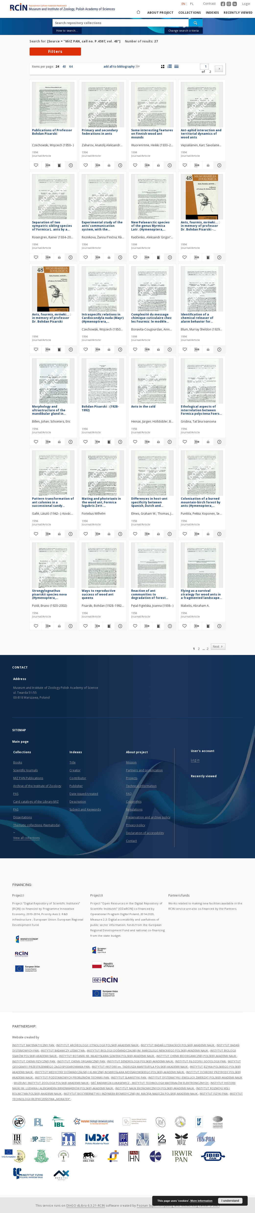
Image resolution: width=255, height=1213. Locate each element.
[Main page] (138, 12)
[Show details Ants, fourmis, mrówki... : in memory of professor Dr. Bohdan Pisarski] (70, 349)
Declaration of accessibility (145, 833)
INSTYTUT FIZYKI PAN (214, 1093)
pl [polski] (192, 3)
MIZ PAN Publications (28, 778)
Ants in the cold (143, 406)
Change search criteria (183, 30)
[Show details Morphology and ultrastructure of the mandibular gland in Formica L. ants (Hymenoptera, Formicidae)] (70, 442)
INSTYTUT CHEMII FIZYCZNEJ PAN (34, 1061)
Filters (55, 51)
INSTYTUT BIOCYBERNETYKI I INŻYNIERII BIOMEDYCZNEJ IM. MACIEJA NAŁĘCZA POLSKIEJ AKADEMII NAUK (131, 1093)
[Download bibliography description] (47, 165)
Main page (20, 742)
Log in (195, 760)
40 (64, 66)
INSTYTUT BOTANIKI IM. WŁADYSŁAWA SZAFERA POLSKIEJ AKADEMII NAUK (107, 1056)
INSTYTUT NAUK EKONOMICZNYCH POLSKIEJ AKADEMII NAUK (155, 1088)
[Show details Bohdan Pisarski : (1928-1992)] (120, 442)
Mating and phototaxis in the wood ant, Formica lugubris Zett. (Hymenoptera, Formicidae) (101, 502)
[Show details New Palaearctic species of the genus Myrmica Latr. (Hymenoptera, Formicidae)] (169, 257)
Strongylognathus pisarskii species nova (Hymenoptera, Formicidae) (49, 594)
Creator (75, 770)
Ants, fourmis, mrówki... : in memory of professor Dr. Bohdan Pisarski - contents (200, 225)
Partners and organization (144, 770)
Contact (131, 841)
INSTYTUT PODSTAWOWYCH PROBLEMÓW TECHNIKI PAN (72, 1077)
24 (57, 66)
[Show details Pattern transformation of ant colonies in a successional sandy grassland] (70, 534)
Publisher (76, 786)
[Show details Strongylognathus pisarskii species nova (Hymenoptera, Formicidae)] (70, 626)
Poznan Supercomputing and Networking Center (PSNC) (178, 1205)
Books (17, 762)
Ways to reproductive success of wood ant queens (99, 594)
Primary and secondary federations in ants (100, 132)
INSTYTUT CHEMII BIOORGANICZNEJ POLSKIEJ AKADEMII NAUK (196, 1056)
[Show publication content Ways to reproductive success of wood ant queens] (108, 626)
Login (246, 4)
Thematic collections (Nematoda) (36, 825)
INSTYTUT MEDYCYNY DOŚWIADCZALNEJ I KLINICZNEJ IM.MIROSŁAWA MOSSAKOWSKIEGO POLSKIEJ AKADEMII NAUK (110, 1072)
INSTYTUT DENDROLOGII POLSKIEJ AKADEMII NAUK (140, 1061)
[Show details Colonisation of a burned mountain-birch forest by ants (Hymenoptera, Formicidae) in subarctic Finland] (219, 534)
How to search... (67, 30)
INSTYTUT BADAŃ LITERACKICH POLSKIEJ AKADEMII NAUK (178, 1045)
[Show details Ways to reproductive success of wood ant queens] (120, 626)
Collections (189, 13)
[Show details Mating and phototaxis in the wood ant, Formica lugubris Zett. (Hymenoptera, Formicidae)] (120, 534)
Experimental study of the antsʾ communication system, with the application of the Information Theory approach (102, 225)
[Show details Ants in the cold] (169, 442)
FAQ (129, 794)
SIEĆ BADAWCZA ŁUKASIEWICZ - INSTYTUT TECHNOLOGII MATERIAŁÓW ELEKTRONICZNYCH (150, 1083)
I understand (230, 1200)
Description (78, 802)
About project (160, 13)
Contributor (78, 778)
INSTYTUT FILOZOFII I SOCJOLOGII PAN (200, 1061)
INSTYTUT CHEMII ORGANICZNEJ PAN (81, 1061)
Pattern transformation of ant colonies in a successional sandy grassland (53, 502)
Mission (131, 762)
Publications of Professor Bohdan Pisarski (52, 132)
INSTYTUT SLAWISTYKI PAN (129, 1077)
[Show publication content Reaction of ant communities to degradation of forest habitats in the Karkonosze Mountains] (158, 626)
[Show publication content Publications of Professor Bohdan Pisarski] (59, 165)
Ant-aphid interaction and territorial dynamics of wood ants (201, 133)
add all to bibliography (122, 66)
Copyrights (133, 802)
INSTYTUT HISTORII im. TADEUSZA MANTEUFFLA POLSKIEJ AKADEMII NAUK (140, 1066)
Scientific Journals (25, 770)
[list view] (176, 66)
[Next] (219, 69)
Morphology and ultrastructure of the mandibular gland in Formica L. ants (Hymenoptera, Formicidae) (48, 409)
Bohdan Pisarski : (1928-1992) (100, 408)
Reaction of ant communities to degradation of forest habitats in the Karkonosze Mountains (149, 594)
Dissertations (22, 817)
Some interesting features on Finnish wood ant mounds (152, 133)
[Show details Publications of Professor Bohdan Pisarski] (70, 165)
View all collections (26, 838)
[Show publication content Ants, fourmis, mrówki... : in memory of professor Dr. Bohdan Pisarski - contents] (207, 257)
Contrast (209, 3)
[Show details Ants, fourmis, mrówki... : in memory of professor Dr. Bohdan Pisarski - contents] (219, 257)
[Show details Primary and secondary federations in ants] (120, 165)
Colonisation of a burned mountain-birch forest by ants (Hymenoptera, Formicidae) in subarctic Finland (200, 502)
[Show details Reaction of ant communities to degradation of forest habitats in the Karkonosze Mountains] (169, 626)
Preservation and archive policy (148, 817)
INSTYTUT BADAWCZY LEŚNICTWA (63, 1050)
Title (73, 762)
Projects (132, 778)
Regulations (134, 809)
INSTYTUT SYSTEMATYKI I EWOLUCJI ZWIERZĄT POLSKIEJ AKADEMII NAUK (195, 1077)
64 (71, 66)
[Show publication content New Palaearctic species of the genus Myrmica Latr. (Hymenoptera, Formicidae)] (158, 257)
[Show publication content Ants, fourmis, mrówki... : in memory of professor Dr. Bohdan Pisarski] (59, 349)
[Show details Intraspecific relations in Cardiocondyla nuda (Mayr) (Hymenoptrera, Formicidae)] (120, 349)
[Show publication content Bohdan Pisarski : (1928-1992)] (108, 442)
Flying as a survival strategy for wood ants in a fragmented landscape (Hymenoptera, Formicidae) (201, 594)
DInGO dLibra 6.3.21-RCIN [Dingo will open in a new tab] (85, 1205)
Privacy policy (135, 825)
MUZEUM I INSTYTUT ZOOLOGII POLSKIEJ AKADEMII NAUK (51, 1083)
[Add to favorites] (35, 165)
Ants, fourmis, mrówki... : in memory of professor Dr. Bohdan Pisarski (51, 317)
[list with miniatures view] (169, 66)
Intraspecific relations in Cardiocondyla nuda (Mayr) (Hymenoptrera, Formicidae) (103, 317)
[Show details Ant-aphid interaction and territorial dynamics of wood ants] (219, 165)
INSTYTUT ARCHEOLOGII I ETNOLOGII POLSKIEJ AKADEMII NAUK (97, 1045)
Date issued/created (84, 794)
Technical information (141, 786)
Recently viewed (238, 13)
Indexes (212, 13)
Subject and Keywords (85, 809)
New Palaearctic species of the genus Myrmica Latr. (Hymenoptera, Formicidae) (150, 225)
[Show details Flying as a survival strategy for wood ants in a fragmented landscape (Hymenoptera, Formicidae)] (219, 626)
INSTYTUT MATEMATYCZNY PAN (33, 1045)
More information (201, 1200)
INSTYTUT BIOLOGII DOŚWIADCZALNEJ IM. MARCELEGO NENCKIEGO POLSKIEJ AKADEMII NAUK (148, 1050)
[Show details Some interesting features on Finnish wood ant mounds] (169, 165)
